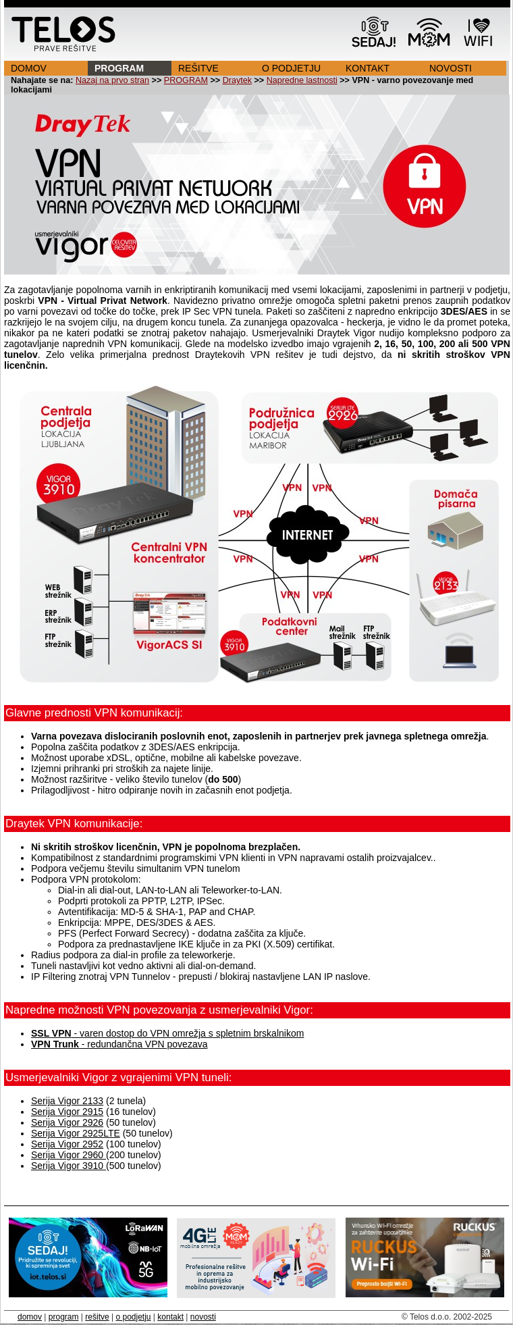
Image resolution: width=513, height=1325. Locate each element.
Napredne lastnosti (302, 80)
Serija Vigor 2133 (67, 1100)
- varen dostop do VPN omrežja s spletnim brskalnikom (167, 1033)
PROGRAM (119, 68)
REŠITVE (198, 68)
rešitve (97, 1317)
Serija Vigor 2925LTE (75, 1133)
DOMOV (29, 68)
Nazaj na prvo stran (112, 80)
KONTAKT (367, 68)
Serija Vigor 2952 (67, 1144)
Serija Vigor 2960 (68, 1154)
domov (30, 1317)
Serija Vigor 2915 (67, 1111)
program (64, 1317)
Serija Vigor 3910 (68, 1165)
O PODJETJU (291, 68)
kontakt (170, 1317)
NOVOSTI (450, 68)
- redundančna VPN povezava (119, 1044)
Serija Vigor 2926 (67, 1122)
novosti (203, 1317)
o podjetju (133, 1317)
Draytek (237, 80)
